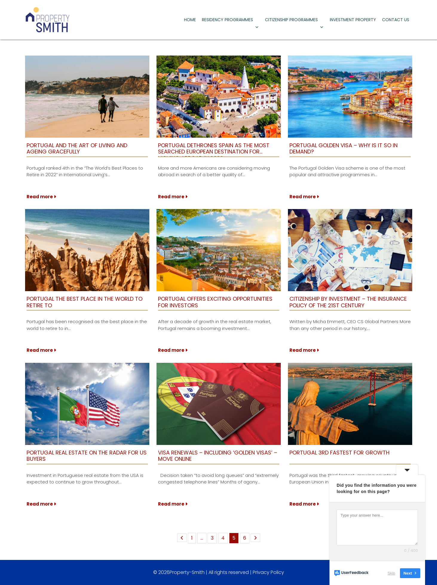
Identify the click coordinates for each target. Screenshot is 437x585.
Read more (41, 197)
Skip (391, 573)
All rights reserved (228, 572)
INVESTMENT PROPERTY (353, 20)
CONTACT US (395, 20)
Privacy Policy (268, 572)
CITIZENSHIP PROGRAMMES (294, 21)
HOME (190, 20)
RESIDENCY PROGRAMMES (230, 21)
